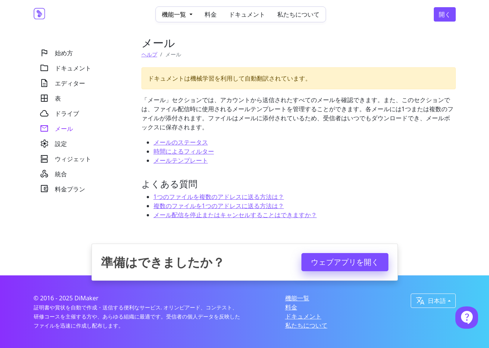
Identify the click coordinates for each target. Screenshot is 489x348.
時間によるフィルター (184, 151)
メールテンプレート (181, 160)
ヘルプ (149, 54)
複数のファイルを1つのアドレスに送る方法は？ (219, 206)
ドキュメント (247, 14)
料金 (211, 14)
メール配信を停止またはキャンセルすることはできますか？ (235, 215)
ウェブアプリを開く (345, 262)
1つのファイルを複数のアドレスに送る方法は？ (219, 197)
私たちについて (298, 14)
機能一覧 (297, 298)
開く (445, 14)
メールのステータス (181, 142)
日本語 (431, 300)
